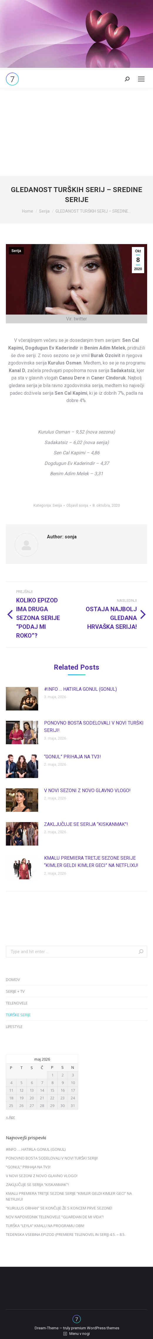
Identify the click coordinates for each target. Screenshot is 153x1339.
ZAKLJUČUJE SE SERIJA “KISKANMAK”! (86, 824)
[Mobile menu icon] (141, 79)
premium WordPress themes (95, 1328)
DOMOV (13, 979)
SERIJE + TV (15, 991)
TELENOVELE (17, 1003)
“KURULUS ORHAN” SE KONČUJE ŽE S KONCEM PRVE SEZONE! (59, 1208)
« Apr (10, 1117)
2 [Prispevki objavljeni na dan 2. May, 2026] (63, 1075)
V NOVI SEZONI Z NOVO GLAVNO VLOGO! (87, 790)
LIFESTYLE (14, 1026)
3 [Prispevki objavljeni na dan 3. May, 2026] (73, 1075)
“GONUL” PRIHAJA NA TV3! (72, 757)
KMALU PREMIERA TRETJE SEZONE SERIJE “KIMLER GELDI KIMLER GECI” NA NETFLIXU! (91, 861)
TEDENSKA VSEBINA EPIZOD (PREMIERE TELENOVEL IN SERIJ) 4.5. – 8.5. (65, 1234)
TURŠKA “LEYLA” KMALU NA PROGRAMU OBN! (45, 1225)
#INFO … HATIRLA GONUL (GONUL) (80, 689)
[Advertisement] (76, 132)
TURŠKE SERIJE (18, 1014)
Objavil (77, 505)
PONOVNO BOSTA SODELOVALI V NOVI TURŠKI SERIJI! (94, 726)
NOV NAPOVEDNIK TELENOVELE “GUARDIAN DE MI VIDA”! (55, 1216)
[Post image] (22, 698)
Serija (16, 251)
